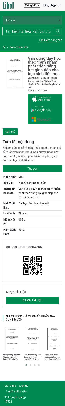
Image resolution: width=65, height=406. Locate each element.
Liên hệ (23, 385)
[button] (26, 365)
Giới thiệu (10, 385)
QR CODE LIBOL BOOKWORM (24, 247)
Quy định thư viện (16, 391)
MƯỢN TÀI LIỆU (16, 292)
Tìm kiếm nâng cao (50, 40)
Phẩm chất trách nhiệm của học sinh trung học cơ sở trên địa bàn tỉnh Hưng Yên (53, 357)
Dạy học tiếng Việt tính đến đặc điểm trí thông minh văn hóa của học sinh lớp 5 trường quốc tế (11, 357)
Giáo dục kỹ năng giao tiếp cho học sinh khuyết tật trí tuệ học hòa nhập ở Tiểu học (32, 357)
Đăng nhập (51, 5)
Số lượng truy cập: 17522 (15, 399)
